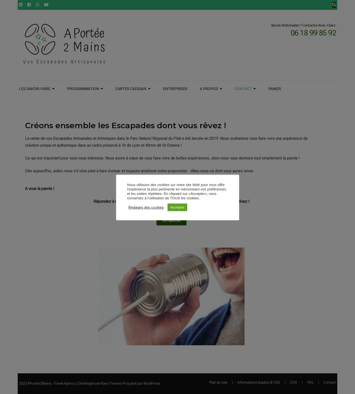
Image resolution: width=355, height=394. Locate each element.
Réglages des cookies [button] (146, 207)
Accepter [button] (177, 207)
